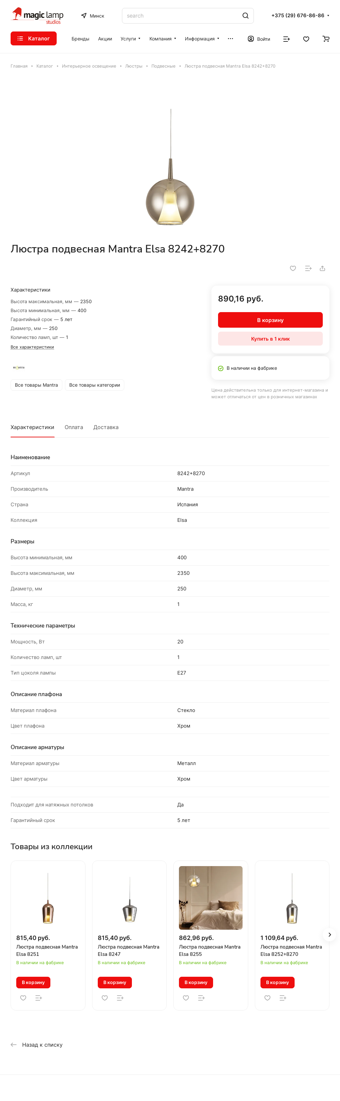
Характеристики (32, 427)
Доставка (106, 427)
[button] (329, 934)
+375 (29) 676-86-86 (297, 16)
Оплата (74, 427)
